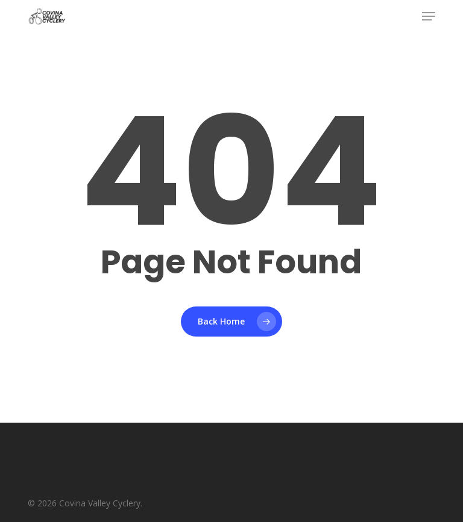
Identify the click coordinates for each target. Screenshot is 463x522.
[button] (428, 16)
